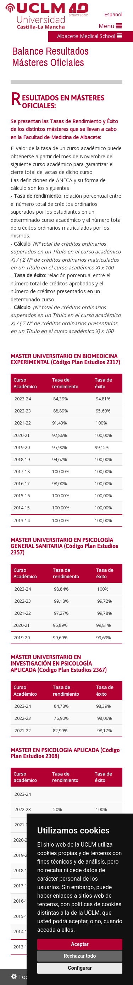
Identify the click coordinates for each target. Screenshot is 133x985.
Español (113, 14)
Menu (110, 26)
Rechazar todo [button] (80, 956)
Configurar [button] (80, 968)
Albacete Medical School (89, 35)
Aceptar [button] (80, 944)
